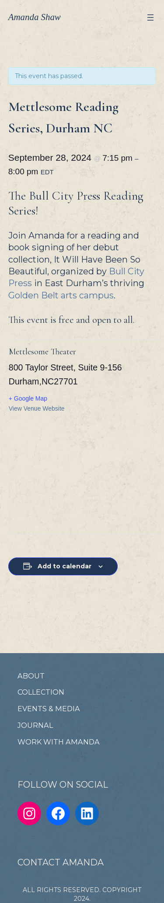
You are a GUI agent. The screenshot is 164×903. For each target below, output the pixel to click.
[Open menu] (150, 17)
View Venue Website (37, 408)
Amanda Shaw (34, 17)
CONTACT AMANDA (60, 862)
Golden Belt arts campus (61, 295)
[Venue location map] (83, 473)
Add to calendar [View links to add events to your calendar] (64, 566)
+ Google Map (28, 398)
